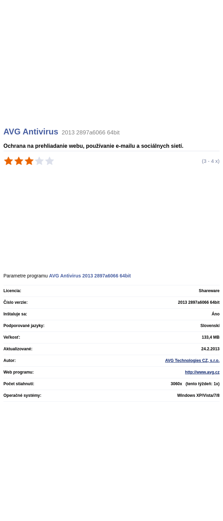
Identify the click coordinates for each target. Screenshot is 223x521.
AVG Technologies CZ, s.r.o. (192, 360)
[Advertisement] (112, 72)
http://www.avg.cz (202, 372)
